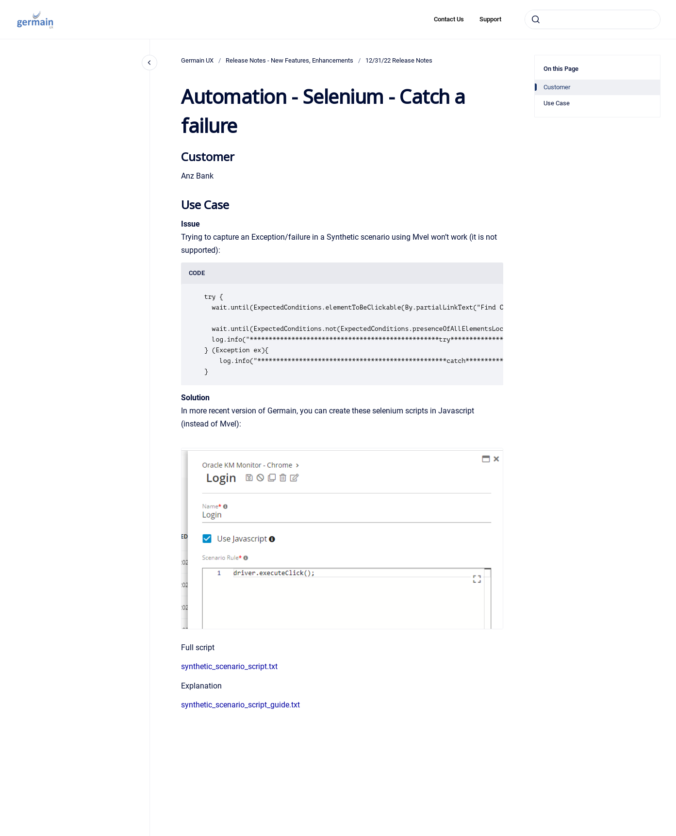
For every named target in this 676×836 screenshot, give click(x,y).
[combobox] (592, 19)
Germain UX (197, 60)
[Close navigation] (149, 62)
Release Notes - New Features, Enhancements (289, 60)
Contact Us (449, 19)
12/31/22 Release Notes (398, 60)
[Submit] (536, 19)
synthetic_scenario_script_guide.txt (240, 704)
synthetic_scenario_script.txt (229, 666)
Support (490, 19)
